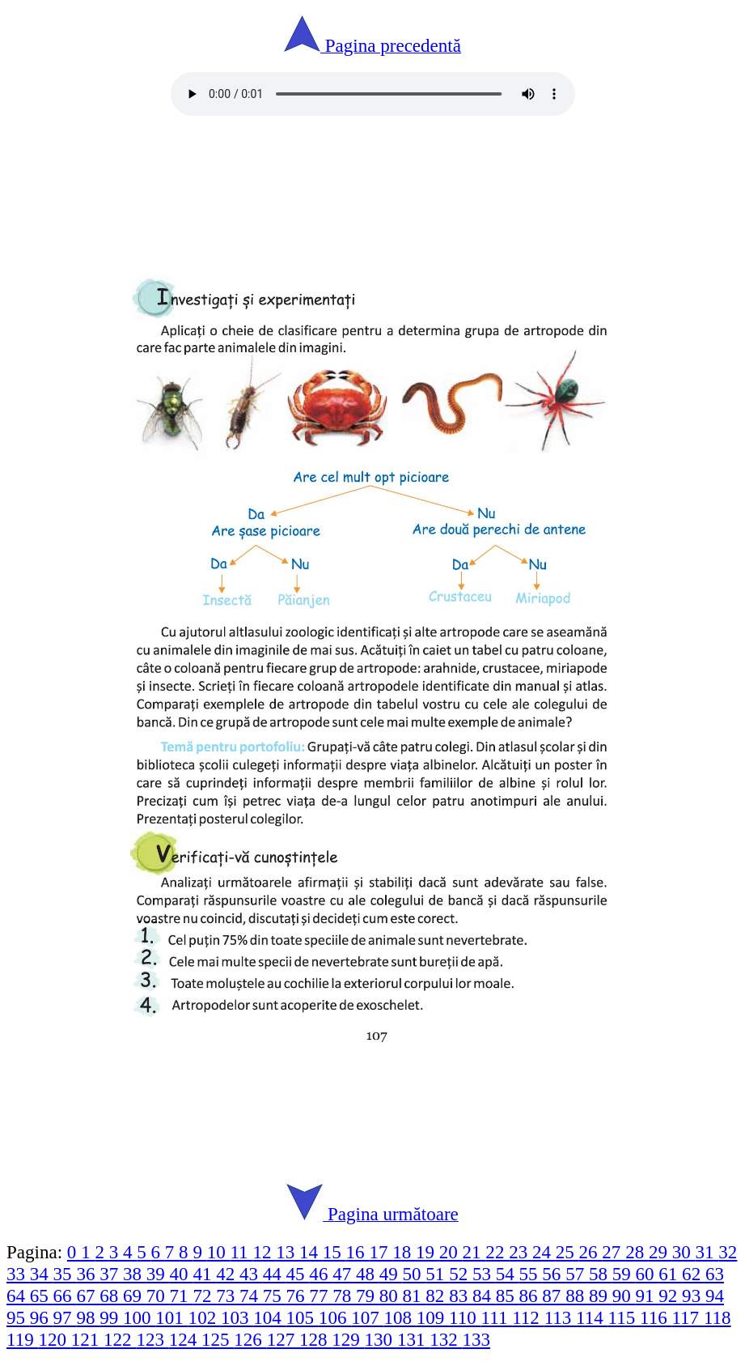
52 (460, 1273)
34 (41, 1273)
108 (399, 1317)
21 (474, 1251)
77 (320, 1295)
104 (269, 1317)
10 (219, 1251)
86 (531, 1295)
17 (380, 1251)
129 (348, 1339)
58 (600, 1273)
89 (600, 1295)
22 (497, 1251)
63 (714, 1273)
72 (204, 1295)
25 (567, 1251)
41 (204, 1273)
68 (111, 1295)
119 (22, 1339)
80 (391, 1295)
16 (358, 1251)
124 (185, 1339)
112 (528, 1317)
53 (484, 1273)
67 (87, 1295)
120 (54, 1339)
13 (287, 1251)
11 (241, 1251)
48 (367, 1273)
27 (613, 1251)
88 (577, 1295)
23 (520, 1251)
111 (497, 1317)
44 (274, 1273)
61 (670, 1273)
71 (181, 1295)
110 (464, 1317)
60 (647, 1273)
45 (298, 1273)
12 (264, 1251)
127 (283, 1339)
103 (237, 1317)
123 (152, 1339)
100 (139, 1317)
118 (717, 1317)
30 (684, 1251)
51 (437, 1273)
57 (577, 1273)
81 (414, 1295)
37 (111, 1273)
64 (18, 1295)
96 (41, 1317)
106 (335, 1317)
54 (507, 1273)
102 (204, 1317)
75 (274, 1295)
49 (391, 1273)
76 (298, 1295)
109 (433, 1317)
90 (624, 1295)
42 (227, 1273)
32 (727, 1251)
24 (544, 1251)
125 (217, 1339)
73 (227, 1295)
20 (451, 1251)
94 (714, 1295)
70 (158, 1295)
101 (171, 1317)
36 (87, 1273)
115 (624, 1317)
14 (311, 1251)
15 (334, 1251)
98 (87, 1317)
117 (687, 1317)
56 (553, 1273)
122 (120, 1339)
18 (404, 1251)
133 (477, 1339)
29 (660, 1251)
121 (87, 1339)
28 (637, 1251)
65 (41, 1295)
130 (381, 1339)
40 (181, 1273)
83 (460, 1295)
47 (344, 1273)
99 (111, 1317)
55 (531, 1273)
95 (18, 1317)
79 (367, 1295)
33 (18, 1273)
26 (591, 1251)
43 (251, 1273)
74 (251, 1295)
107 (367, 1317)
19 (427, 1251)
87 (553, 1295)
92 (670, 1295)
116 (655, 1317)
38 (134, 1273)
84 (484, 1295)
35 (65, 1273)
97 (65, 1317)
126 (250, 1339)
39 (158, 1273)
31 (707, 1251)
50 (414, 1273)
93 (693, 1295)
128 (315, 1339)
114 (591, 1317)
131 (413, 1339)
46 (320, 1273)
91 (647, 1295)
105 (302, 1317)
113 (560, 1317)
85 (507, 1295)
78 (344, 1295)
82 (437, 1295)
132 (446, 1339)
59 (624, 1273)
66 (65, 1295)
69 (134, 1295)
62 (693, 1273)
